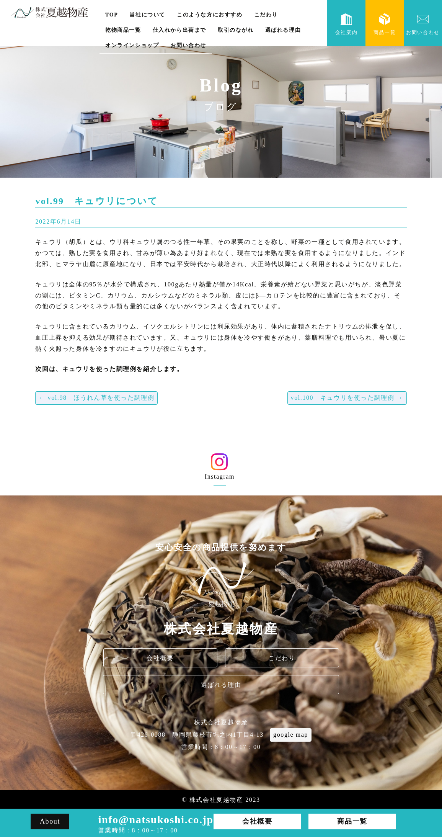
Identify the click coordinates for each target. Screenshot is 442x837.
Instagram (219, 469)
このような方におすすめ (210, 15)
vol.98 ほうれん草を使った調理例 (96, 397)
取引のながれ (236, 30)
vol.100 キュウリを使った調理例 (347, 397)
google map (290, 734)
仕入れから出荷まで (179, 30)
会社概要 (160, 658)
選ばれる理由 (283, 30)
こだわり (266, 15)
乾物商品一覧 (123, 30)
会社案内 (346, 24)
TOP (111, 15)
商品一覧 (384, 24)
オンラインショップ (132, 45)
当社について (147, 15)
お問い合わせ (188, 45)
